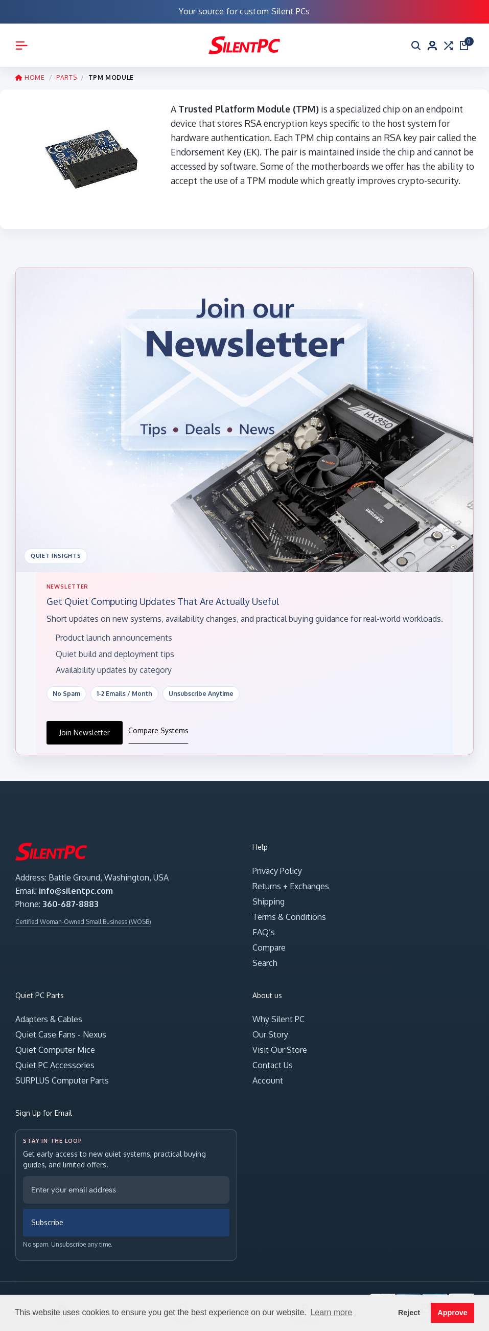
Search (264, 963)
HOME (30, 77)
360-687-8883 (70, 904)
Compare (269, 947)
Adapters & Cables (48, 1019)
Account (267, 1080)
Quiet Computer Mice (55, 1050)
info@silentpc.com (76, 891)
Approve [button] (452, 1313)
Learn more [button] (331, 1312)
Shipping (268, 901)
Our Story (270, 1034)
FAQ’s (263, 932)
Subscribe (47, 1223)
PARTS (66, 77)
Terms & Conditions (289, 917)
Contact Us (272, 1065)
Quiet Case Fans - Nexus (60, 1034)
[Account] (432, 45)
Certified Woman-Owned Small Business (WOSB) (83, 922)
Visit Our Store (279, 1050)
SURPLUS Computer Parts (62, 1080)
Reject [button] (409, 1313)
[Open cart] (464, 45)
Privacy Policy (277, 871)
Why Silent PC (278, 1019)
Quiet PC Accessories (55, 1065)
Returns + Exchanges (290, 886)
